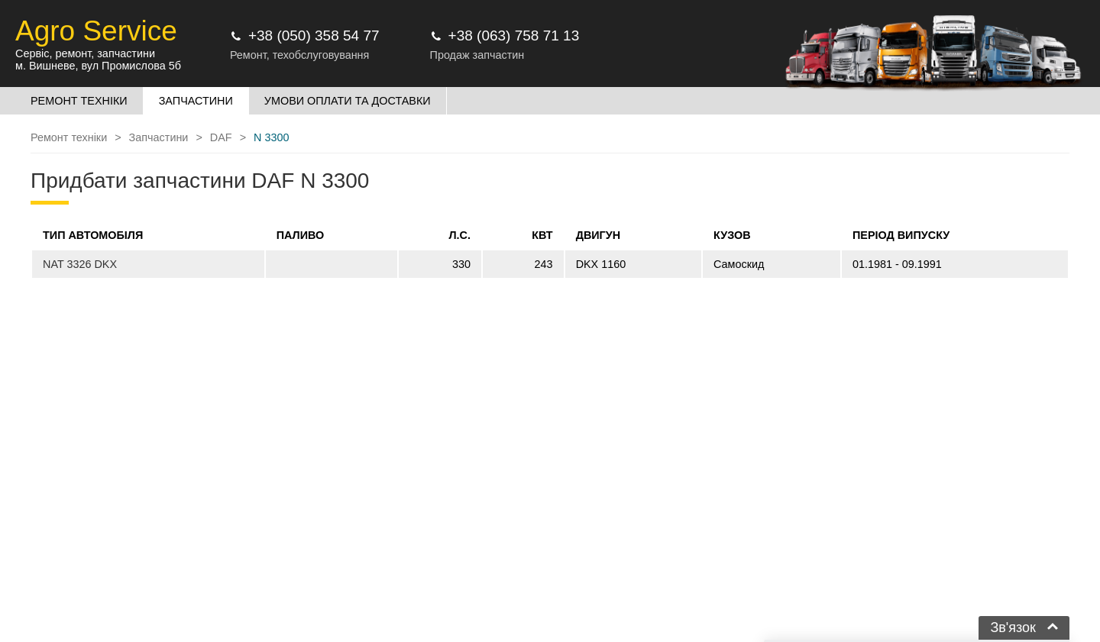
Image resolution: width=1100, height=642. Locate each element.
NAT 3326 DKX (80, 264)
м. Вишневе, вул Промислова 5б (98, 66)
